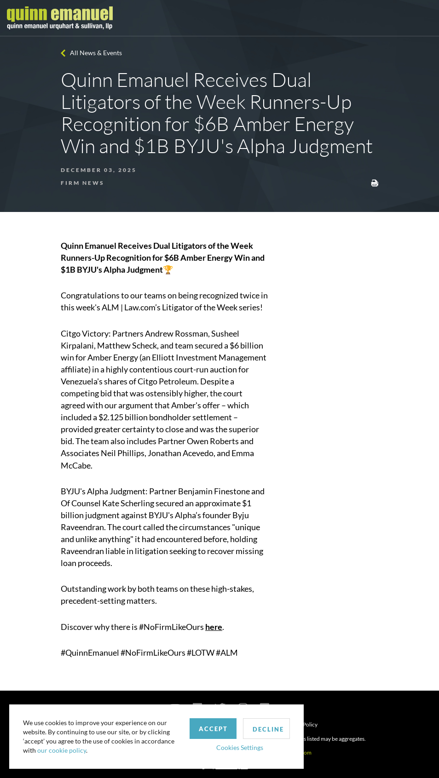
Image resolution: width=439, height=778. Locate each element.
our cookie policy (61, 750)
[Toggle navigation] (424, 18)
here (213, 627)
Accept (213, 728)
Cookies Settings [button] (239, 747)
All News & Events (96, 53)
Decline (268, 729)
